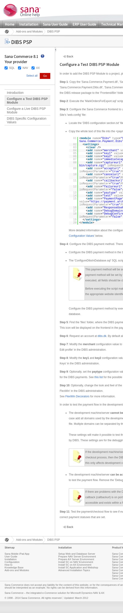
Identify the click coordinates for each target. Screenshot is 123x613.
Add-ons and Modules (29, 31)
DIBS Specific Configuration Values (26, 120)
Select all (31, 75)
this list (98, 377)
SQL (12, 68)
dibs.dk (102, 336)
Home (9, 24)
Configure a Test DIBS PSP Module (27, 100)
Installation (28, 24)
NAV (25, 68)
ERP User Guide (84, 24)
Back (70, 56)
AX (38, 68)
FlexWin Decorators (77, 396)
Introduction (15, 92)
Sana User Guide (55, 24)
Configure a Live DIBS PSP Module (26, 110)
